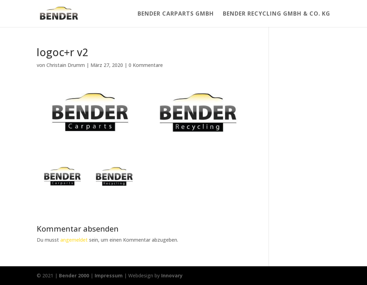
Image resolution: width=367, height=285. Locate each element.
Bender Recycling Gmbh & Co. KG (276, 14)
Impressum (109, 275)
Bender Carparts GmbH (176, 14)
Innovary (172, 275)
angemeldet (74, 239)
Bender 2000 (74, 275)
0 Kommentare (146, 65)
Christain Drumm (65, 65)
